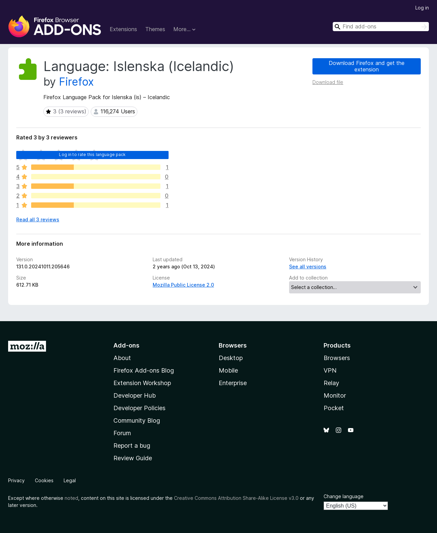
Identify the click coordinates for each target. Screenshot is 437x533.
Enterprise (233, 382)
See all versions (307, 266)
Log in (422, 7)
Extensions (123, 29)
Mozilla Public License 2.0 (183, 285)
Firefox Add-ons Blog (143, 370)
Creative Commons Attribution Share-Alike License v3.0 (236, 498)
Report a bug (131, 445)
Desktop (231, 357)
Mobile (228, 370)
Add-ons (126, 345)
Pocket (334, 408)
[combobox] (381, 26)
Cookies (44, 480)
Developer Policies (139, 408)
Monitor (335, 395)
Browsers (337, 357)
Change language (344, 496)
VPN (330, 370)
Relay (331, 382)
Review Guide (132, 458)
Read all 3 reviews (37, 219)
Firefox (76, 81)
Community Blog (136, 420)
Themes (155, 29)
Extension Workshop (142, 382)
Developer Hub (134, 395)
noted (71, 498)
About (122, 357)
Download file (327, 82)
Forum (122, 433)
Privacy (16, 480)
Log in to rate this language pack (92, 154)
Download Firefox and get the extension (367, 66)
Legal (70, 480)
